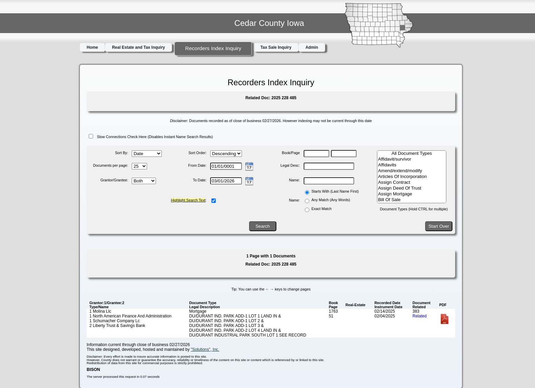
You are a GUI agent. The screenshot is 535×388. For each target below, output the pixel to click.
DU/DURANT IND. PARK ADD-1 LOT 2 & (226, 320)
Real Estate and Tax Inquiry (138, 47)
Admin (311, 47)
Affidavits (411, 165)
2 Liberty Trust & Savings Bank (117, 325)
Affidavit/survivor (411, 159)
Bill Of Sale (411, 200)
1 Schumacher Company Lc (114, 320)
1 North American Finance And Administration (130, 316)
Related (419, 316)
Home (92, 47)
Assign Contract (411, 182)
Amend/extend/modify (411, 171)
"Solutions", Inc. (205, 349)
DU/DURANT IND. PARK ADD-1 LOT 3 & (226, 325)
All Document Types (411, 153)
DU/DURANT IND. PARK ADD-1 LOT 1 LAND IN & (235, 316)
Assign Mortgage (411, 194)
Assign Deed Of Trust (411, 188)
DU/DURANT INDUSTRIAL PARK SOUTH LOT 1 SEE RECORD (247, 335)
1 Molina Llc (100, 311)
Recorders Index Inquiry (213, 48)
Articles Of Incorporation (411, 177)
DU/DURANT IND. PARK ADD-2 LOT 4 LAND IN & (235, 330)
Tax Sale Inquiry (275, 47)
